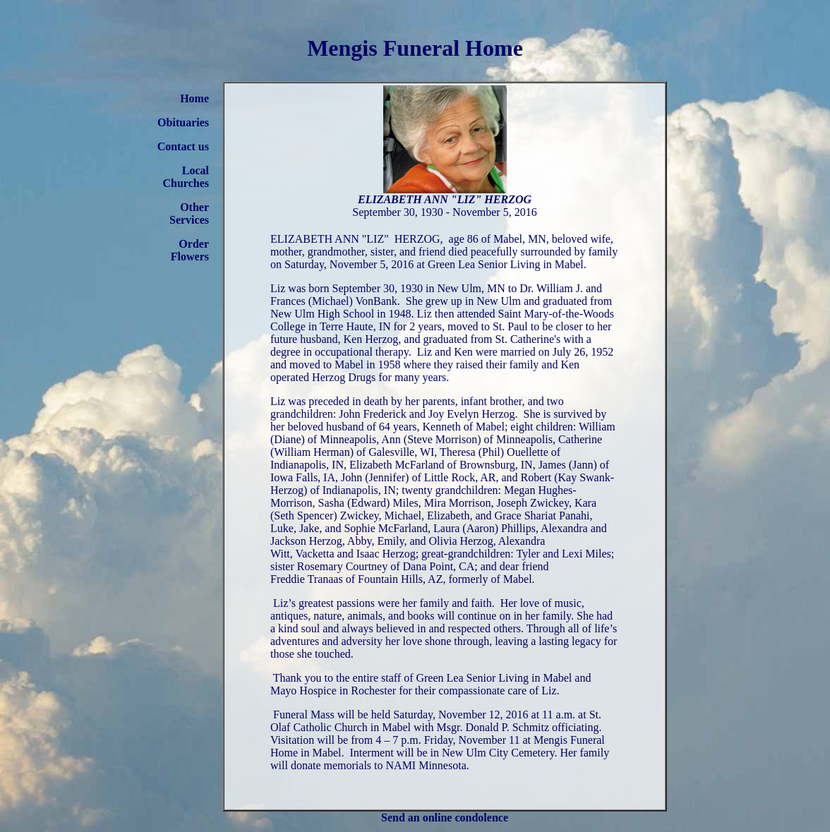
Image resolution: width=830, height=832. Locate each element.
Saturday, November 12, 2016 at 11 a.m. (484, 715)
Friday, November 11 (472, 740)
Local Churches (186, 176)
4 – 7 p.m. (398, 740)
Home (194, 98)
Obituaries (183, 122)
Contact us (183, 146)
